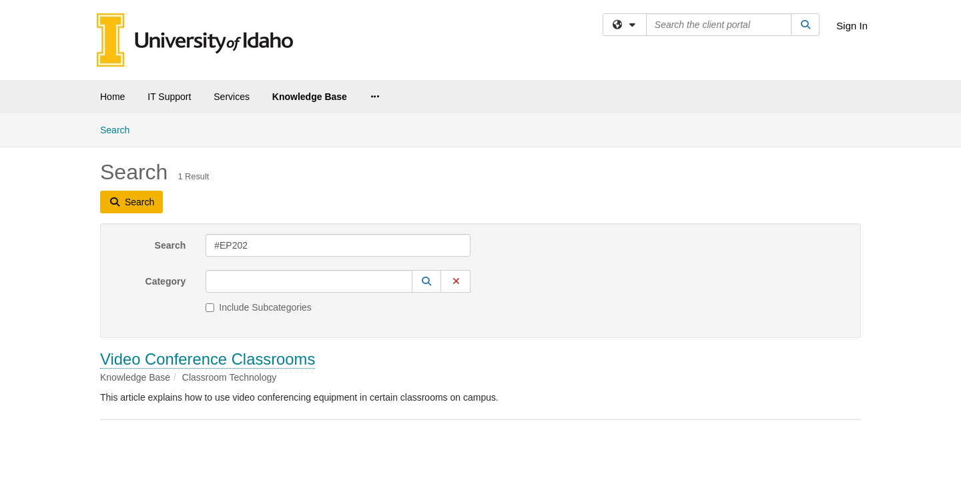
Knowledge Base (309, 96)
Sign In (852, 25)
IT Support (169, 96)
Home (112, 96)
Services (232, 96)
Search (170, 132)
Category (165, 168)
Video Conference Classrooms (207, 246)
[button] (426, 168)
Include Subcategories (259, 194)
